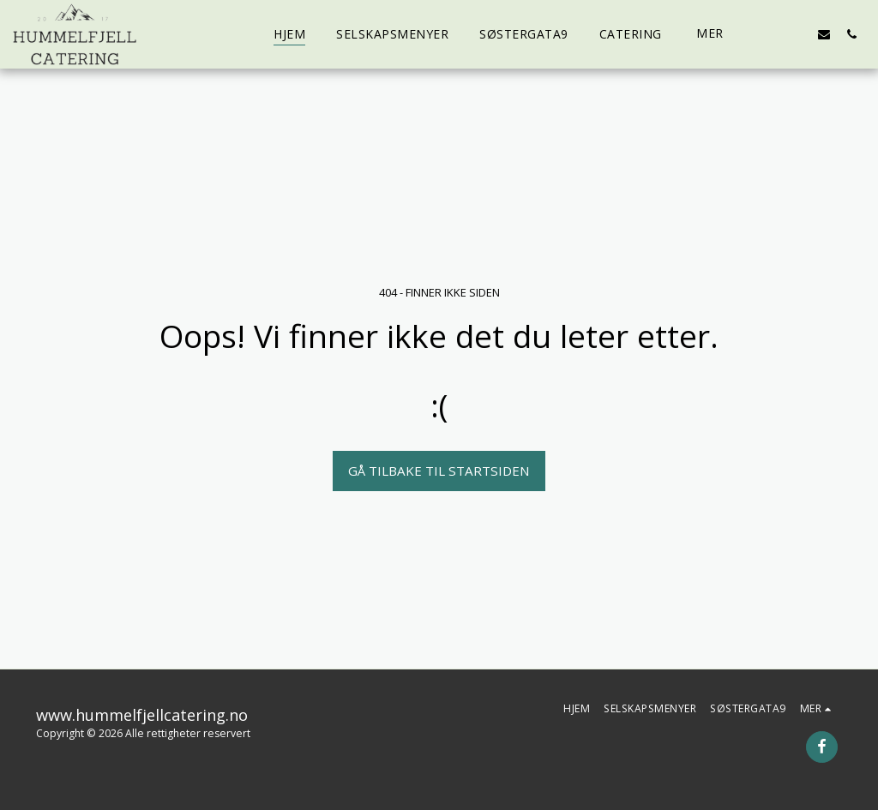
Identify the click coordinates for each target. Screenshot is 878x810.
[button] (769, 33)
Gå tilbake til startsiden (439, 470)
